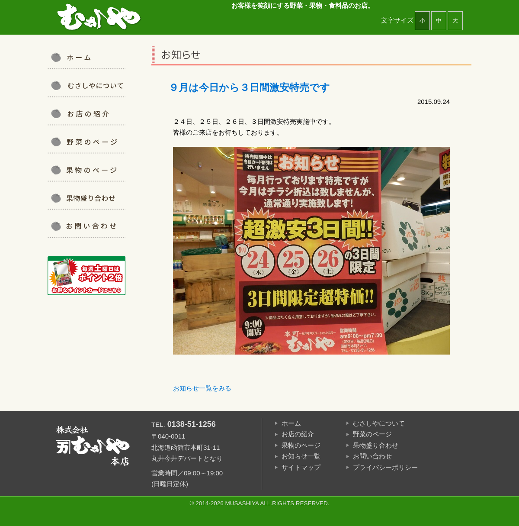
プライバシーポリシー (385, 467)
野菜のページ (372, 434)
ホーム (291, 423)
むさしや (99, 17)
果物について (86, 170)
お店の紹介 (86, 113)
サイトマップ (301, 467)
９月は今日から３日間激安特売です (249, 87)
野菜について (86, 142)
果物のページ (301, 445)
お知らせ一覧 (301, 456)
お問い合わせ (86, 226)
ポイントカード (86, 275)
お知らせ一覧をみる (202, 388)
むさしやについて (86, 85)
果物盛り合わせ (86, 198)
